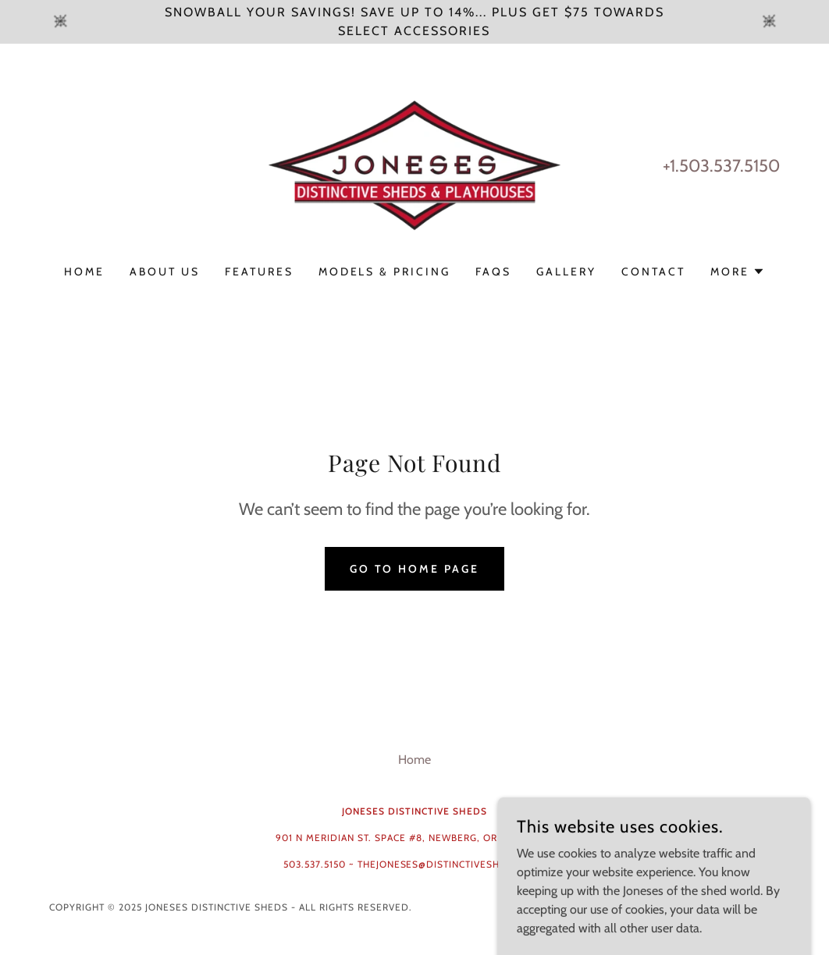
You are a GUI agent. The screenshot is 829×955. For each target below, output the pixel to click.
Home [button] (414, 759)
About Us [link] (165, 271)
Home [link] (84, 271)
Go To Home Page (415, 569)
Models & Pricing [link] (384, 271)
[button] (737, 271)
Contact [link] (653, 271)
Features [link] (259, 271)
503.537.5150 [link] (314, 864)
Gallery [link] (566, 271)
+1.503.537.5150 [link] (721, 165)
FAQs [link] (493, 271)
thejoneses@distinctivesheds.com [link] (452, 864)
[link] (414, 164)
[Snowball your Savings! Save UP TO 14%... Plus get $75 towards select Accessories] (414, 22)
